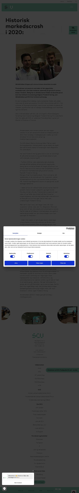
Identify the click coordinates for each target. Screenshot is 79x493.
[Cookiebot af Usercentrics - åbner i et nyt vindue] (67, 229)
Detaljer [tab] (39, 233)
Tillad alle (63, 263)
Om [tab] (63, 233)
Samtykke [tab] (15, 233)
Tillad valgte (39, 263)
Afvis (16, 263)
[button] (4, 488)
